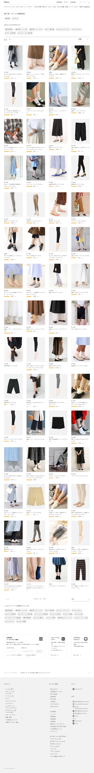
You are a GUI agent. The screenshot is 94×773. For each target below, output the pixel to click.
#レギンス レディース (63, 29)
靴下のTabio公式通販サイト (11, 672)
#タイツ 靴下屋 (49, 29)
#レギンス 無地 (67, 614)
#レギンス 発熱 (21, 621)
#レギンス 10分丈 (55, 614)
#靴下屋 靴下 (9, 29)
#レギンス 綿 (78, 614)
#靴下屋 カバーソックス (65, 617)
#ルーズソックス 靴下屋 (25, 33)
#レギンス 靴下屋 (10, 33)
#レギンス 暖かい (39, 617)
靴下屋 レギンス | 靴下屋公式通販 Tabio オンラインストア (35, 672)
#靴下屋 (7, 18)
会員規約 (28, 655)
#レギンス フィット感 (81, 617)
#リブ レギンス (9, 621)
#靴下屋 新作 (27, 617)
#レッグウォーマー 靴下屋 (13, 617)
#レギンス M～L (76, 29)
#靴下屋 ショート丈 (21, 29)
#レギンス (15, 18)
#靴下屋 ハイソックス (36, 29)
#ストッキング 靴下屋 (41, 614)
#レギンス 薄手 (50, 617)
